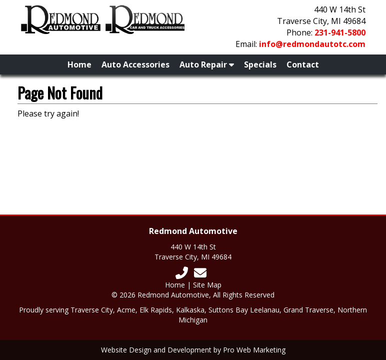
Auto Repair (207, 64)
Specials (260, 64)
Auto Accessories (136, 64)
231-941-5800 (340, 32)
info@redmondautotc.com (312, 44)
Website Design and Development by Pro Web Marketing (193, 349)
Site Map (207, 285)
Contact (302, 64)
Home (80, 64)
